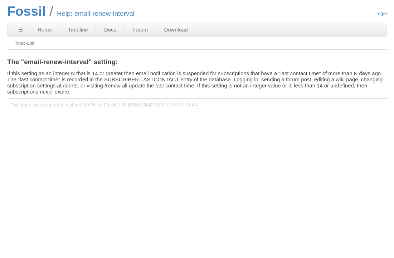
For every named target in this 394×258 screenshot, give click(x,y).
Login (381, 13)
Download (176, 30)
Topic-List (24, 43)
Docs (110, 30)
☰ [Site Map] (20, 30)
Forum (140, 30)
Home (45, 30)
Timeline (78, 30)
